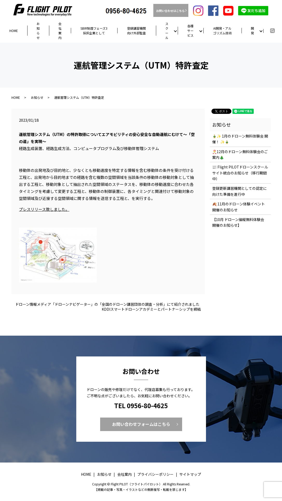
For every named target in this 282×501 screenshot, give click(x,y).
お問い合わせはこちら (170, 11)
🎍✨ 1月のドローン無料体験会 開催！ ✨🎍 (240, 138)
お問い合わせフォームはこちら (141, 424)
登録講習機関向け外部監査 (136, 30)
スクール (166, 30)
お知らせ (38, 30)
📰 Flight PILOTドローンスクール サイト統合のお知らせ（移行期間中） (240, 172)
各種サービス (190, 30)
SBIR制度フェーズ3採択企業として (93, 30)
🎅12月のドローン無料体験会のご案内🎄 (240, 154)
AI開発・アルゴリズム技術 (222, 30)
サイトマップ (190, 474)
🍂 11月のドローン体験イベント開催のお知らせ (238, 206)
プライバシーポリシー (155, 474)
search (277, 30)
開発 (252, 30)
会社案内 (59, 30)
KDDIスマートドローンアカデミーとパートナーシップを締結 (151, 309)
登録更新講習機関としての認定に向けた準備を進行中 (239, 191)
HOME (13, 30)
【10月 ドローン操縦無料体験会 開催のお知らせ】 (238, 222)
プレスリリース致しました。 (44, 209)
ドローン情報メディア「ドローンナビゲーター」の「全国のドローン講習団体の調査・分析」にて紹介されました (107, 304)
